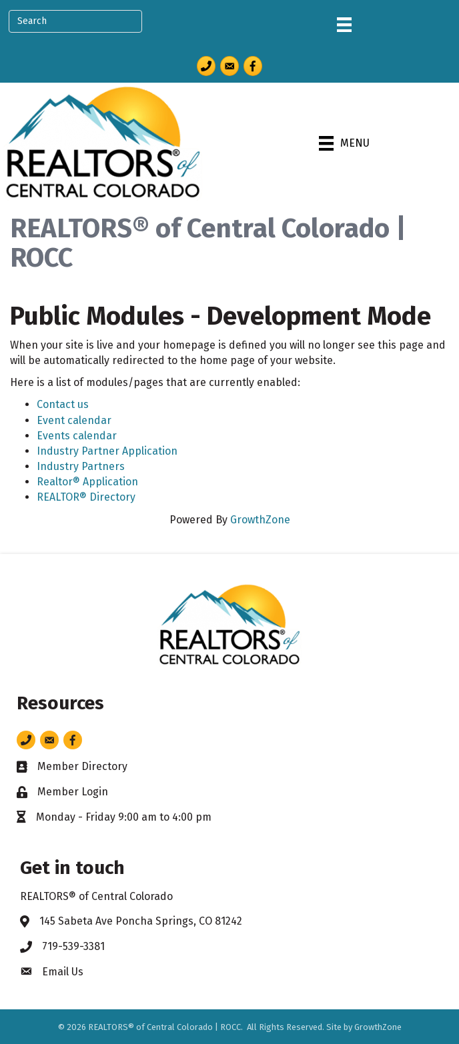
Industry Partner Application (107, 451)
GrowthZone (260, 519)
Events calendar (77, 435)
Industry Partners (81, 466)
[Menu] (344, 24)
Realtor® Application (87, 481)
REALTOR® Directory (86, 497)
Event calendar (74, 420)
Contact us (63, 404)
